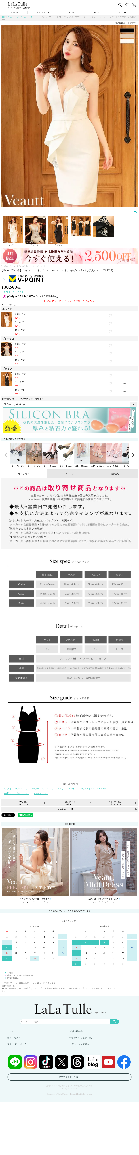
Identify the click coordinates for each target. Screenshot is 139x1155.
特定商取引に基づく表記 (81, 1037)
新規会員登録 (76, 1031)
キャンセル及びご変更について (115, 803)
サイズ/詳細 (24, 473)
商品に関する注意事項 (69, 803)
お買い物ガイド (14, 1037)
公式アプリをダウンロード (69, 1076)
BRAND (14, 12)
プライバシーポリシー (18, 1043)
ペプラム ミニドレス (43, 788)
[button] (5, 455)
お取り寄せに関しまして (69, 809)
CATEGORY (43, 12)
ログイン (11, 1031)
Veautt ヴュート (31, 16)
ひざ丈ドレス (41, 793)
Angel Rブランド (15, 16)
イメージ (69, 473)
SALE (96, 12)
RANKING (124, 12)
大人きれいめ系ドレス (16, 788)
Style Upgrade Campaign (93, 788)
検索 (114, 1021)
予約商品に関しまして (23, 803)
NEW (71, 12)
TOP (4, 16)
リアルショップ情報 (79, 1043)
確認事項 (115, 473)
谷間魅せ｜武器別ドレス (17, 793)
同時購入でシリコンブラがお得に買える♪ (24, 398)
